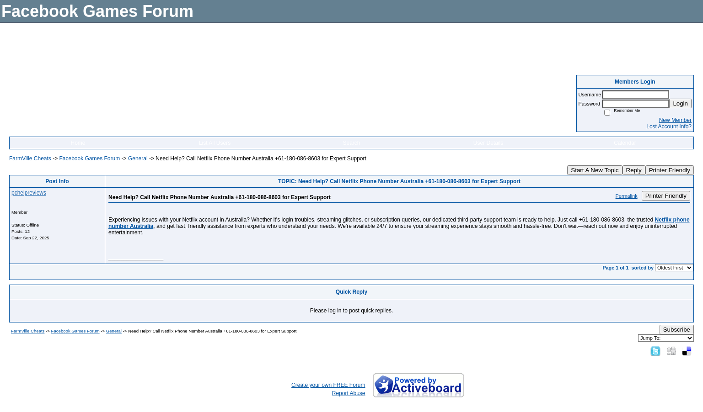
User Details (488, 143)
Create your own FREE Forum (328, 385)
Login (680, 103)
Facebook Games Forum (89, 158)
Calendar (625, 143)
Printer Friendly (669, 170)
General (138, 158)
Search (351, 143)
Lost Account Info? (669, 126)
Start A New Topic (594, 170)
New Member (675, 120)
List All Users (215, 143)
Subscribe (676, 329)
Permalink (627, 196)
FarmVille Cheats (30, 158)
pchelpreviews (28, 193)
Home (77, 143)
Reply (634, 170)
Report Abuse (348, 393)
